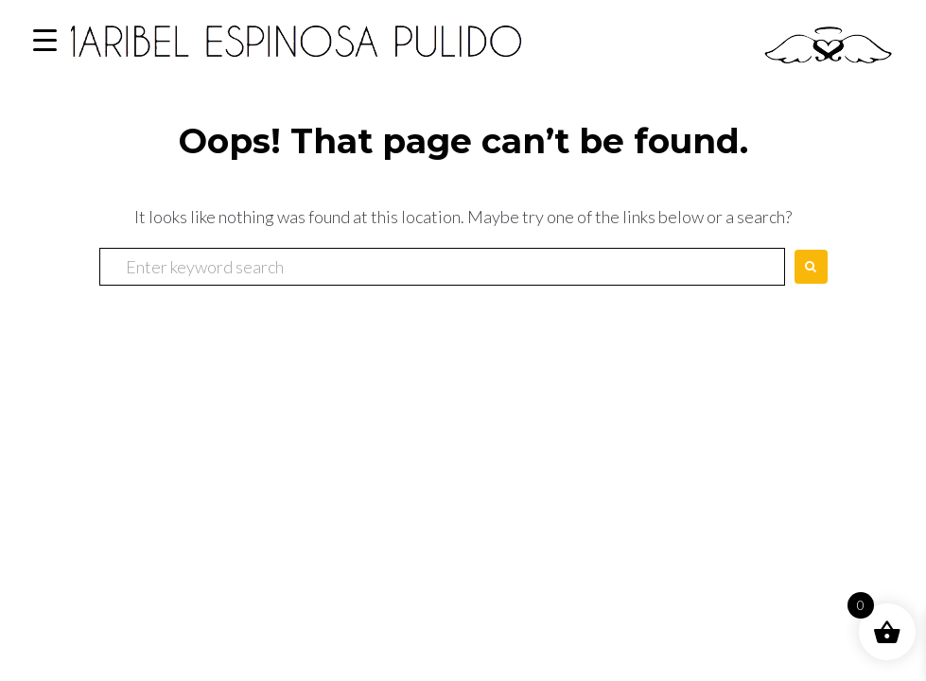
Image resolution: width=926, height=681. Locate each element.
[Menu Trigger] (45, 40)
